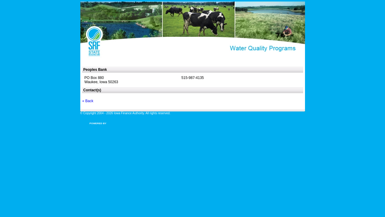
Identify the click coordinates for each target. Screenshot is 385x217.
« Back (88, 101)
